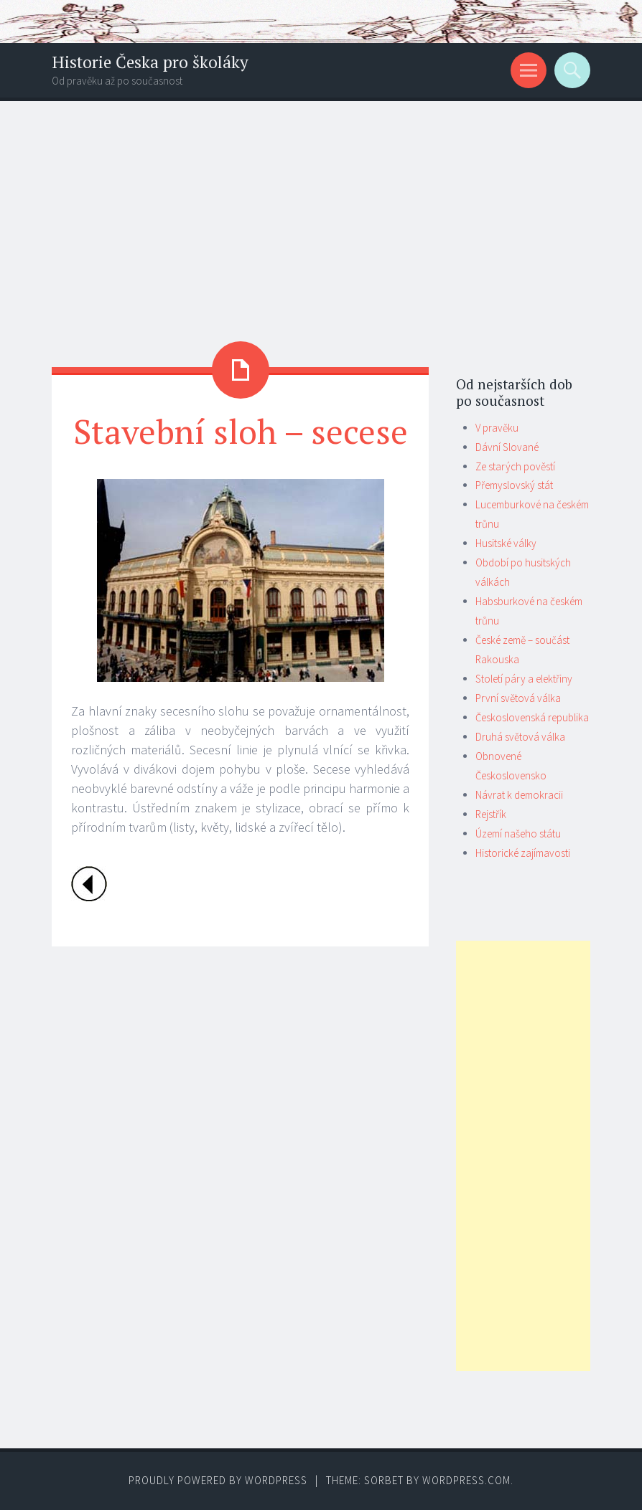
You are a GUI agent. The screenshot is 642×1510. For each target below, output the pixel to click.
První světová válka (518, 698)
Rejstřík (490, 814)
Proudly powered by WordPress (218, 1480)
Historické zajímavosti (522, 853)
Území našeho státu (518, 833)
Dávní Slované (507, 447)
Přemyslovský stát (514, 485)
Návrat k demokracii (519, 795)
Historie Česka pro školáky (150, 62)
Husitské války (505, 543)
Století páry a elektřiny (523, 678)
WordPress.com (466, 1480)
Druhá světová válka (520, 737)
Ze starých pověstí (515, 466)
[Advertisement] (321, 208)
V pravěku (496, 428)
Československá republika (532, 717)
